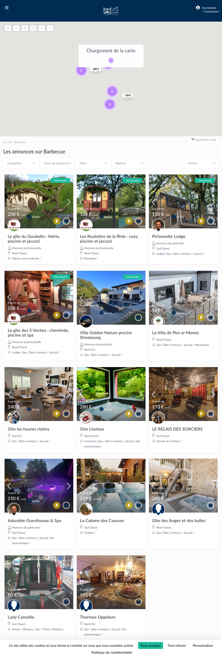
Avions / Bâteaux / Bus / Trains (31, 629)
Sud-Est (17, 436)
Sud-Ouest (163, 248)
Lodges (161, 253)
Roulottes (90, 258)
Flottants (57, 629)
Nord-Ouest (19, 253)
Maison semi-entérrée (25, 258)
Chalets (89, 532)
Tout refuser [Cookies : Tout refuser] (177, 645)
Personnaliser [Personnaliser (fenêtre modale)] (203, 645)
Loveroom (90, 441)
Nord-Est (89, 349)
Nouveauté (202, 345)
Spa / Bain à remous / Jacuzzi (184, 253)
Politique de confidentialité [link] (111, 652)
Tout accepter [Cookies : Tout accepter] (150, 645)
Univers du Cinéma (168, 441)
